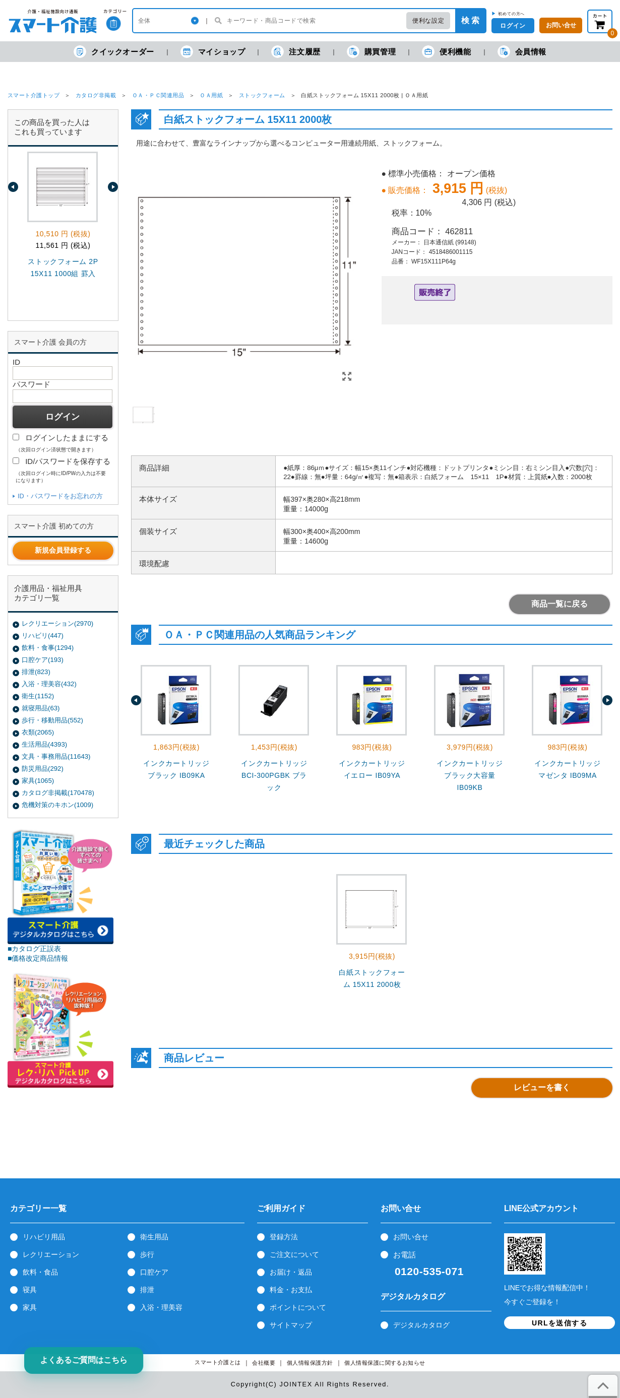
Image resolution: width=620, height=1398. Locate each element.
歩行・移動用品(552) (52, 720)
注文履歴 (295, 51)
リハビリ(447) (43, 635)
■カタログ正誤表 (34, 949)
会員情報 (522, 51)
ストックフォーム (262, 95)
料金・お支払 (291, 1289)
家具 (30, 1307)
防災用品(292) (43, 768)
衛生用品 (154, 1236)
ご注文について (294, 1254)
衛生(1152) (38, 696)
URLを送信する (559, 1323)
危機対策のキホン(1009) (57, 805)
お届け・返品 (291, 1272)
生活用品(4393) (44, 744)
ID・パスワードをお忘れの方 (60, 496)
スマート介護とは (218, 1362)
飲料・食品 (40, 1272)
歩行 (147, 1254)
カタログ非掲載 (96, 95)
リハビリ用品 (44, 1236)
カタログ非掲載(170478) (58, 792)
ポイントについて (298, 1307)
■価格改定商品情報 (38, 958)
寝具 (30, 1289)
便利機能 (446, 51)
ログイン (512, 25)
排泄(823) (36, 672)
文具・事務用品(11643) (56, 756)
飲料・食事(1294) (48, 647)
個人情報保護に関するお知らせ (384, 1363)
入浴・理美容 (161, 1307)
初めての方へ (511, 13)
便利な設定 (428, 20)
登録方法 (284, 1236)
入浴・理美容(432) (49, 684)
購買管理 (371, 51)
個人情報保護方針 (310, 1363)
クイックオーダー (114, 51)
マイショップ (212, 51)
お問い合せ (410, 1236)
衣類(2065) (38, 732)
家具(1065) (38, 780)
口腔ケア (154, 1272)
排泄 (147, 1289)
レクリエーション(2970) (57, 623)
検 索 (470, 20)
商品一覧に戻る (559, 604)
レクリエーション (51, 1254)
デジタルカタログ (421, 1324)
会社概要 (263, 1363)
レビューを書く (542, 1087)
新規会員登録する (63, 550)
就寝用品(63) (40, 708)
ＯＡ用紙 (211, 95)
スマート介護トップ (33, 95)
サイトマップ (291, 1324)
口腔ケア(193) (43, 659)
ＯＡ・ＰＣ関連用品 (158, 95)
